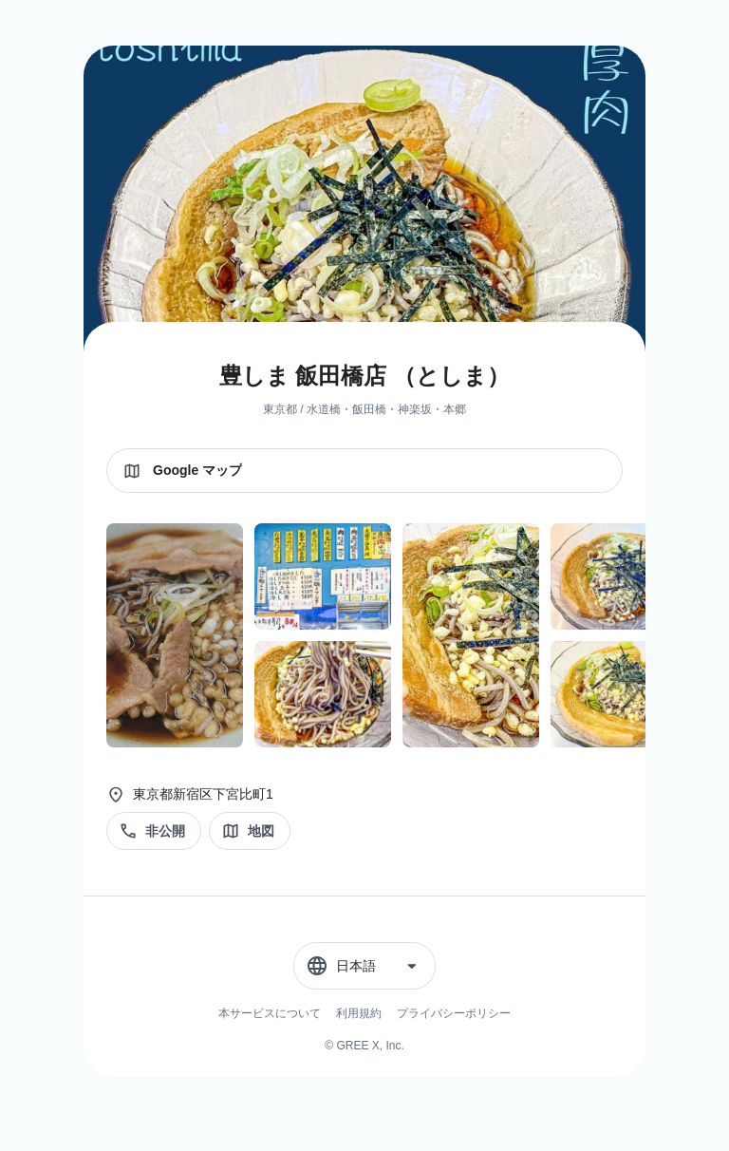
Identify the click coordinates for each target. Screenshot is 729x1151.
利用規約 (359, 1013)
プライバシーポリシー (454, 1013)
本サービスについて (269, 1013)
